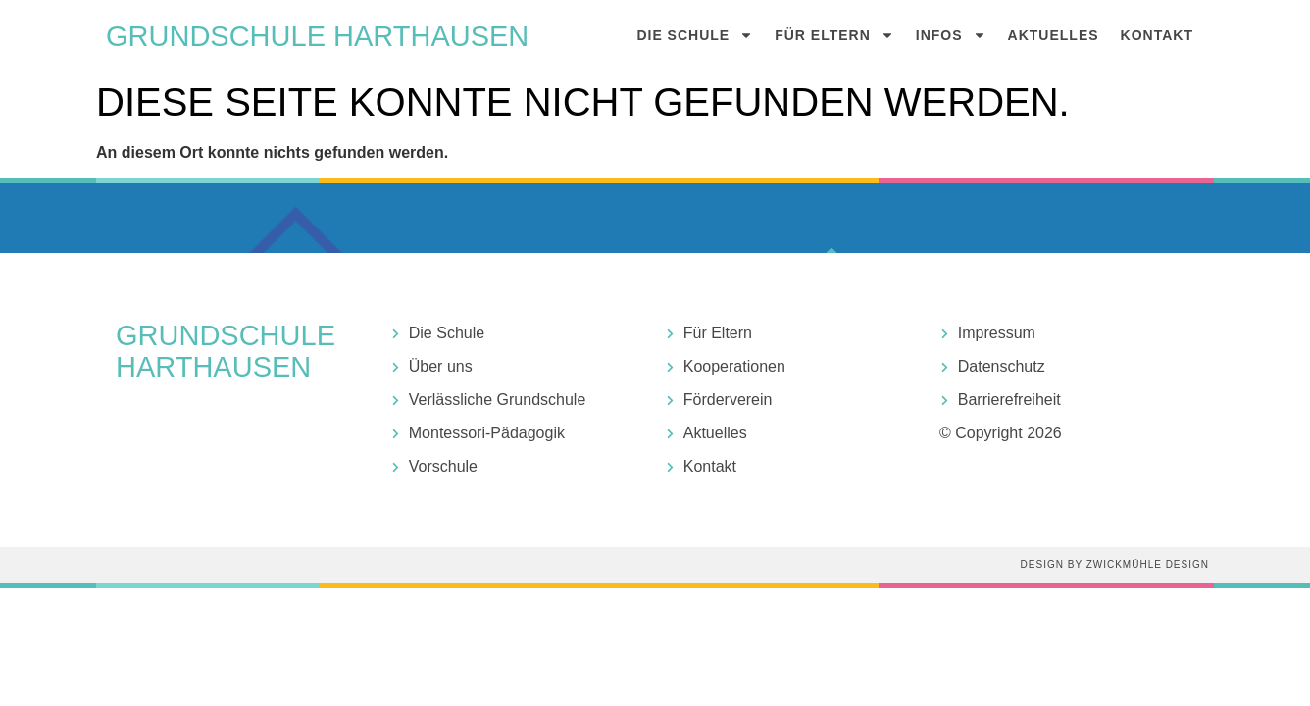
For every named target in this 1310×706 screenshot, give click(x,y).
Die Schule (694, 35)
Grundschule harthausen (317, 36)
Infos (951, 35)
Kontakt (1157, 35)
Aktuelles (1053, 35)
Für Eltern (834, 35)
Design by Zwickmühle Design (1115, 564)
